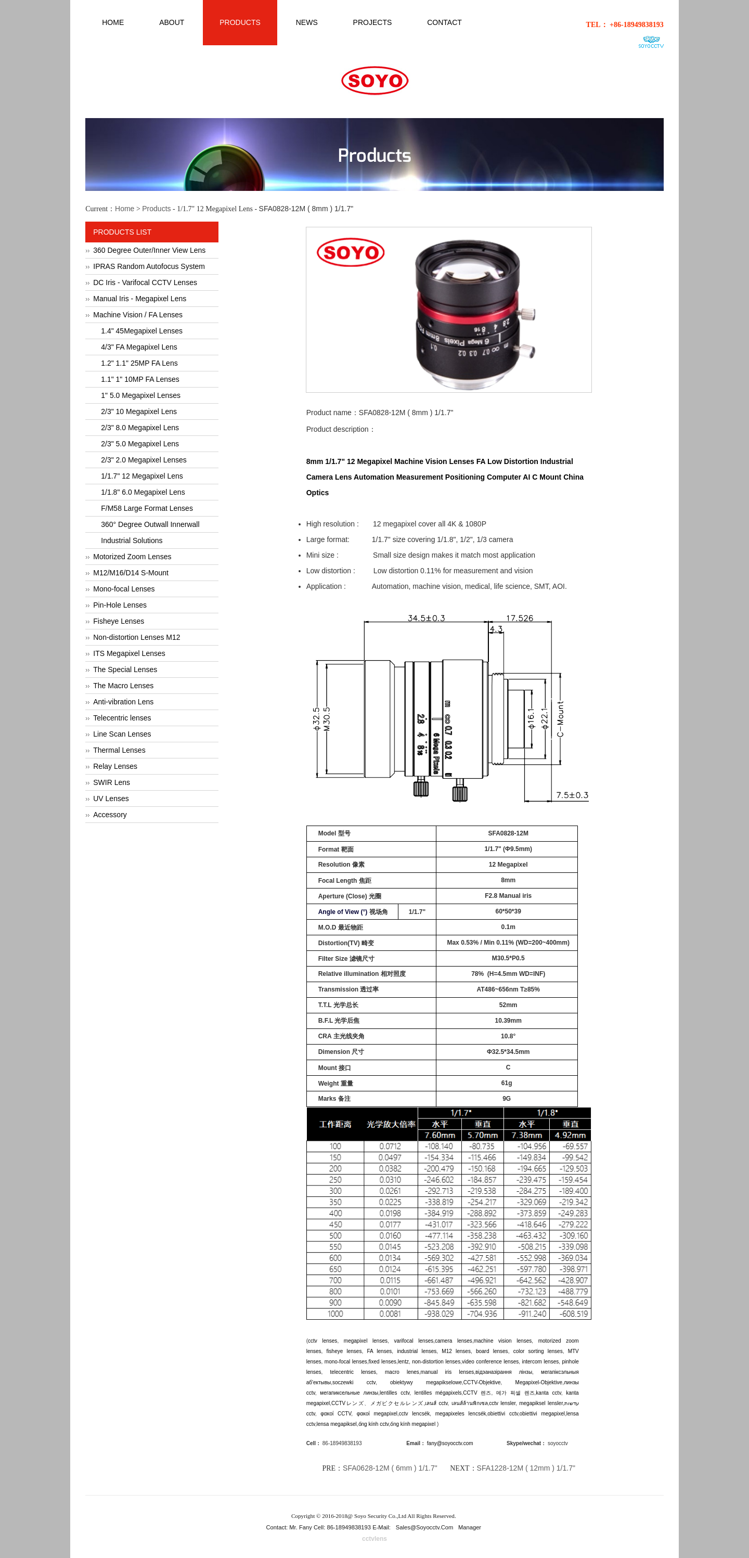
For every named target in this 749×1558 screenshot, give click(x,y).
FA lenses (379, 1351)
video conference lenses (490, 1361)
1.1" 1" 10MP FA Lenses (140, 379)
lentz (403, 1361)
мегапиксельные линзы (349, 1393)
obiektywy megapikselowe (426, 1382)
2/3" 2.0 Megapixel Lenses (144, 460)
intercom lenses (540, 1361)
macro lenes (402, 1372)
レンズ (354, 1403)
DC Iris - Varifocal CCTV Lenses (145, 282)
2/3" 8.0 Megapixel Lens (140, 427)
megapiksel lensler (541, 1403)
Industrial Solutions (131, 540)
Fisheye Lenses (118, 621)
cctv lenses (322, 1341)
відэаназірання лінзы (503, 1372)
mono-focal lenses (346, 1361)
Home (124, 208)
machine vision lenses (503, 1341)
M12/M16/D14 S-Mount (131, 573)
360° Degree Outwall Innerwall (150, 524)
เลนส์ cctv (436, 1403)
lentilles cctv (394, 1393)
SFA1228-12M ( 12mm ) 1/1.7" (526, 1468)
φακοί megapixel (377, 1414)
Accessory (110, 814)
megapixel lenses (366, 1341)
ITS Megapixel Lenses (129, 653)
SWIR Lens (111, 782)
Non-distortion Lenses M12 (136, 637)
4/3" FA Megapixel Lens (139, 347)
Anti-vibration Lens (123, 702)
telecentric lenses (353, 1372)
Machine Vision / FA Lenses (138, 315)
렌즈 (486, 1393)
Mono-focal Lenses (123, 589)
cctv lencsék (414, 1414)
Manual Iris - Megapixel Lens (139, 298)
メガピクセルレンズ (397, 1403)
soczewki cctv (354, 1382)
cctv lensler (502, 1403)
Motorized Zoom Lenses (132, 556)
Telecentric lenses (122, 718)
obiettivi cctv (502, 1414)
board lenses (492, 1351)
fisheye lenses (344, 1351)
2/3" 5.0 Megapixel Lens (140, 444)
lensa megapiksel (337, 1424)
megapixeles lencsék (460, 1414)
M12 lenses (456, 1351)
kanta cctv (548, 1393)
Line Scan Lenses (122, 734)
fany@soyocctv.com (450, 1443)
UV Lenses (110, 798)
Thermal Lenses (119, 750)
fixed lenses (383, 1361)
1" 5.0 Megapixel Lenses (140, 395)
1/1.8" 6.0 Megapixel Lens (143, 492)
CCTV (472, 1393)
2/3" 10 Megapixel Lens (139, 411)
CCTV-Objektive (482, 1382)
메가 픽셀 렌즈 (515, 1393)
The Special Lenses (125, 669)
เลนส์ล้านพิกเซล (469, 1403)
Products (156, 208)
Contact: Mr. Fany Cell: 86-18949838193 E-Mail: (329, 1527)
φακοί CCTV (335, 1414)
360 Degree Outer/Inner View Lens (149, 250)
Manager (469, 1527)
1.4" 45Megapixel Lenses (142, 331)
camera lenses (453, 1341)
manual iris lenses (447, 1372)
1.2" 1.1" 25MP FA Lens (139, 363)
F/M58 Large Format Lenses (147, 508)
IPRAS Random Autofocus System (149, 266)
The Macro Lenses (123, 685)
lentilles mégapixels (438, 1393)
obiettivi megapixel (542, 1414)
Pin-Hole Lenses (120, 605)
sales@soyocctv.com (425, 1527)
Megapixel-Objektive (539, 1382)
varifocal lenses (413, 1341)
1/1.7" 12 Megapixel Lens (142, 476)
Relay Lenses (115, 766)
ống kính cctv (373, 1424)
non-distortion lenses (436, 1361)
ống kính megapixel (413, 1424)
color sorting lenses (538, 1351)
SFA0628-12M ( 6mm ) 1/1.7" (390, 1468)
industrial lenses (416, 1351)
